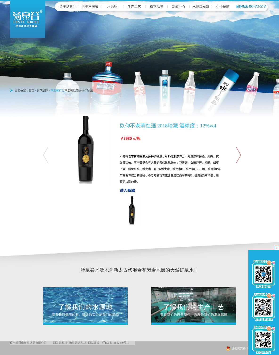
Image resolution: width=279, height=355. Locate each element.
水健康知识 (201, 6)
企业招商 (223, 6)
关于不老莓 (90, 6)
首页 (31, 90)
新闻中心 (178, 6)
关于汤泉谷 (68, 6)
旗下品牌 (156, 6)
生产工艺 (134, 6)
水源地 (112, 6)
